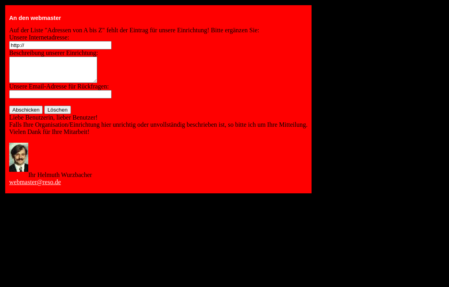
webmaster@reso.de (35, 186)
